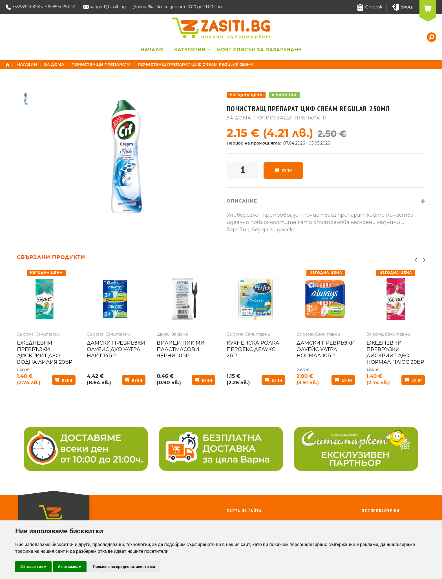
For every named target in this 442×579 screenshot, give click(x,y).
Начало (151, 49)
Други (163, 334)
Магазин (26, 64)
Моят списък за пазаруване (259, 49)
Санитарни (48, 334)
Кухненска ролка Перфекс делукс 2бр (253, 349)
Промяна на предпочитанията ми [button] (124, 566)
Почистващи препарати (101, 64)
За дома (54, 64)
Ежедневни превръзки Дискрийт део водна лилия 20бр (44, 352)
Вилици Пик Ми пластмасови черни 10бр (181, 349)
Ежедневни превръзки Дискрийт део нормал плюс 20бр (395, 352)
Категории (189, 49)
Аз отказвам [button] (69, 566)
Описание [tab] (242, 201)
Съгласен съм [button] (33, 566)
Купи (287, 170)
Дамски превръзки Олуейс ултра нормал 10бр (326, 349)
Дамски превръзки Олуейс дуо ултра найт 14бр (116, 349)
